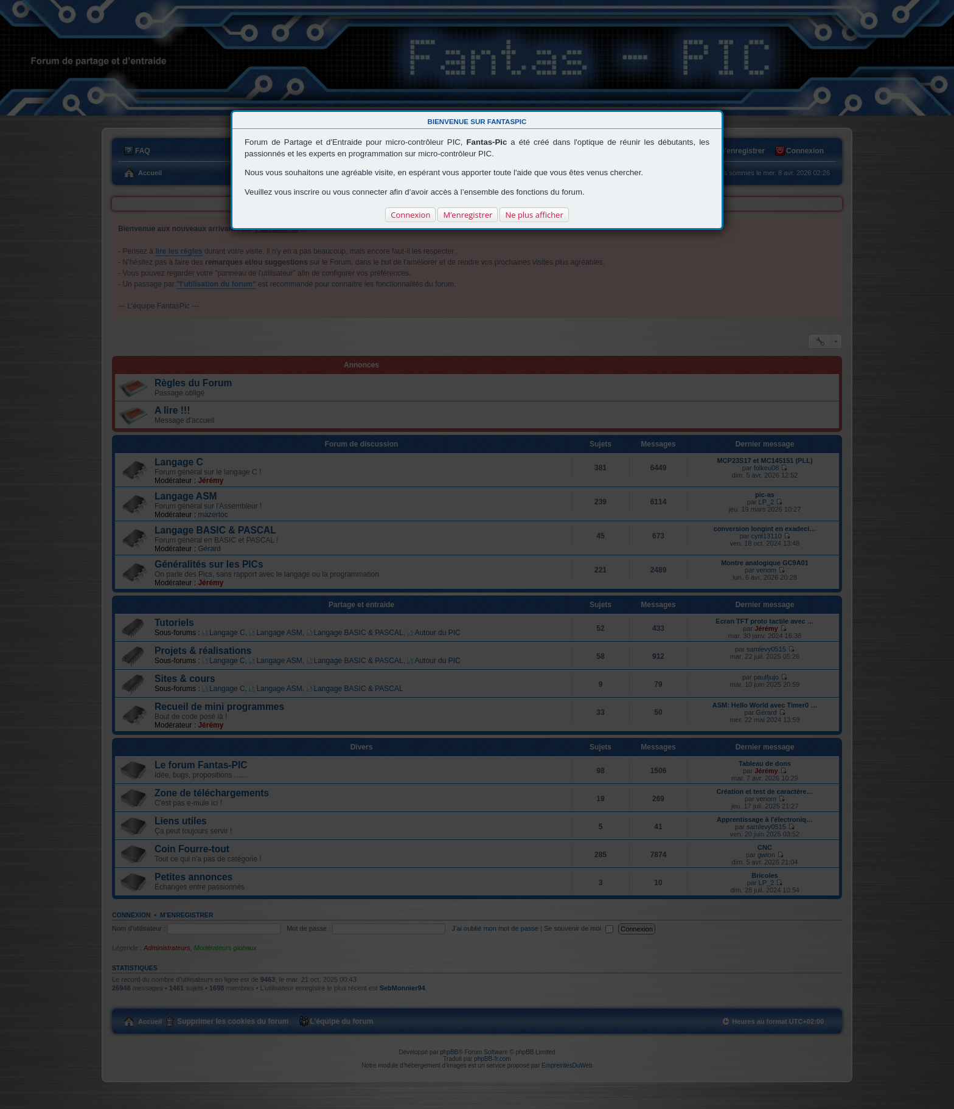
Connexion (410, 214)
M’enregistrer (467, 214)
